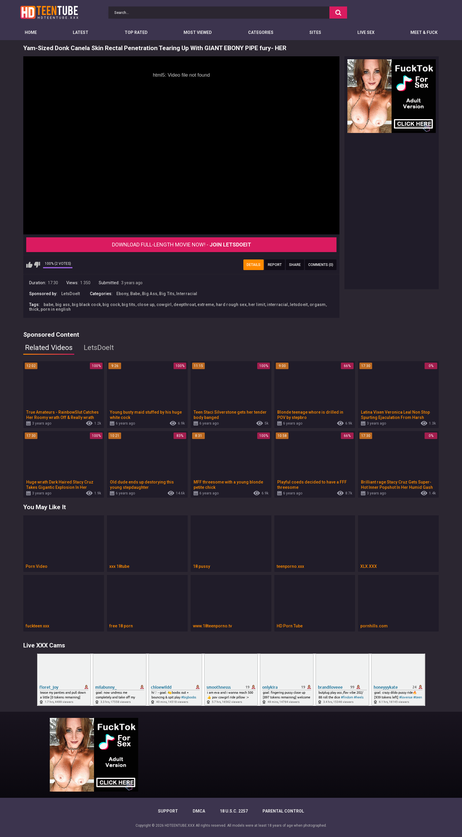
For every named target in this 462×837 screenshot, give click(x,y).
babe (48, 304)
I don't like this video (37, 265)
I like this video (29, 265)
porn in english (56, 309)
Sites (315, 32)
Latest (80, 32)
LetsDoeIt (70, 293)
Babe (135, 293)
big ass (62, 304)
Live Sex (365, 32)
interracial (277, 304)
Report (275, 265)
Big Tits (166, 293)
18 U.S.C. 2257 (234, 811)
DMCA (199, 811)
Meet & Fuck (424, 32)
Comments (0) (320, 265)
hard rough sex (231, 304)
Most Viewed (198, 32)
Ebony (122, 293)
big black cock (86, 304)
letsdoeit (299, 304)
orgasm (318, 304)
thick (34, 309)
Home (31, 32)
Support (168, 811)
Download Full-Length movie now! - (181, 244)
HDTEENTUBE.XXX (180, 825)
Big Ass (149, 293)
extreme (205, 304)
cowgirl (164, 304)
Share (295, 265)
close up (145, 304)
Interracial (186, 293)
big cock (111, 304)
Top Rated (136, 32)
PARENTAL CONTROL (283, 811)
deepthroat (185, 304)
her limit (256, 304)
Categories (260, 32)
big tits (128, 304)
